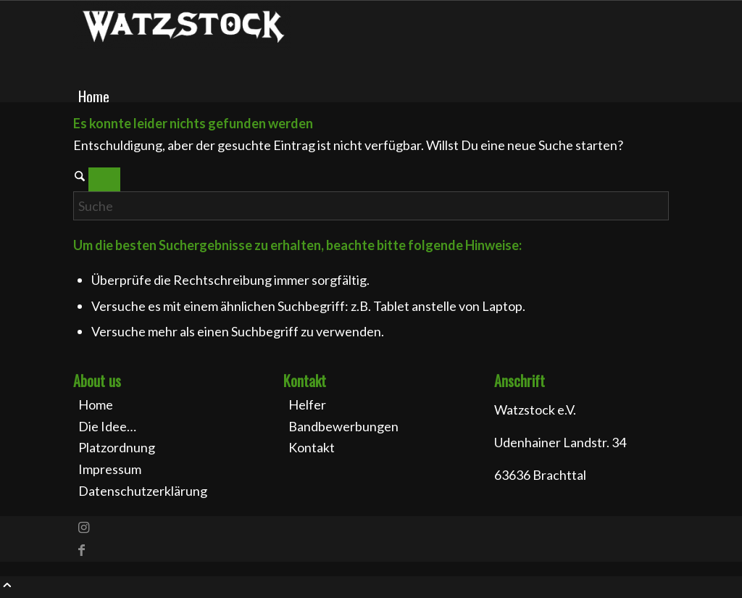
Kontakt (311, 447)
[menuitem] (373, 96)
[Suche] (371, 205)
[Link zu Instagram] (83, 527)
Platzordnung (116, 447)
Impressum (109, 469)
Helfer (307, 404)
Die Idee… (107, 426)
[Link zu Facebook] (81, 549)
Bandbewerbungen (343, 426)
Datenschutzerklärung (142, 491)
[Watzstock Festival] (182, 46)
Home (95, 404)
